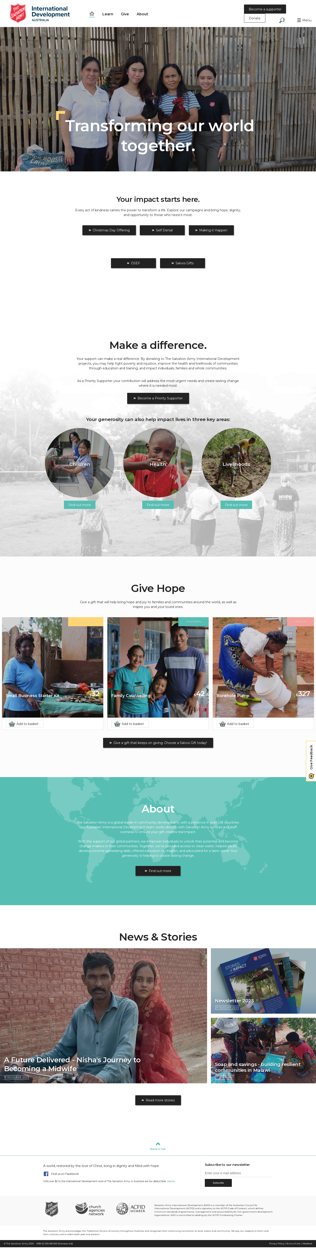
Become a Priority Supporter (160, 398)
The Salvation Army (17, 1243)
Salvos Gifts (185, 263)
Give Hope (158, 588)
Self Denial (164, 230)
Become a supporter (265, 9)
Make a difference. (157, 345)
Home (92, 13)
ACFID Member (130, 1209)
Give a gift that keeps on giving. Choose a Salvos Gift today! (160, 743)
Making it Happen (213, 230)
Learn (107, 14)
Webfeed (307, 1243)
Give (125, 14)
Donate (255, 18)
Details (171, 1181)
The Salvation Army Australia (58, 1209)
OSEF (135, 263)
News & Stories (158, 936)
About (142, 14)
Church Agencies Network (90, 1209)
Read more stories (160, 1100)
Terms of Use (293, 1243)
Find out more (160, 871)
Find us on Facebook (65, 1173)
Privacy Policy (276, 1243)
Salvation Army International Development (43, 13)
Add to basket (27, 724)
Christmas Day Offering (111, 230)
